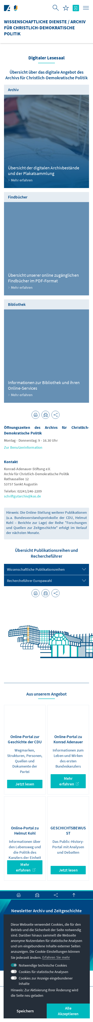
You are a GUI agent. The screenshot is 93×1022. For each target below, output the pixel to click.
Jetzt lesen (24, 783)
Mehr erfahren (69, 781)
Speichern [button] (25, 1010)
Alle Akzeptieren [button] (68, 1011)
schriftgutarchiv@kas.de (22, 496)
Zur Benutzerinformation (23, 447)
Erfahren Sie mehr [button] (56, 957)
